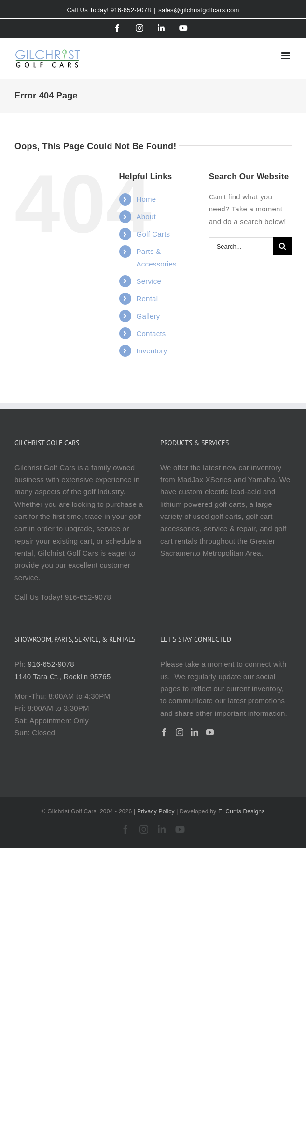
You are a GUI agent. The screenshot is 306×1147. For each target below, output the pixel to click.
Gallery (148, 316)
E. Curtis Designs (241, 811)
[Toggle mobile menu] (286, 56)
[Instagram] (179, 732)
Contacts (151, 333)
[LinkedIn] (194, 732)
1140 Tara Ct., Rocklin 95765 (62, 676)
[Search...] (241, 246)
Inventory (152, 351)
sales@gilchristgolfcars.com (198, 10)
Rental (147, 298)
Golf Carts (153, 234)
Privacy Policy (156, 811)
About (146, 216)
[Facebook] (164, 732)
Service (149, 281)
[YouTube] (210, 732)
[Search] (282, 246)
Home (146, 199)
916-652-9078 (51, 664)
